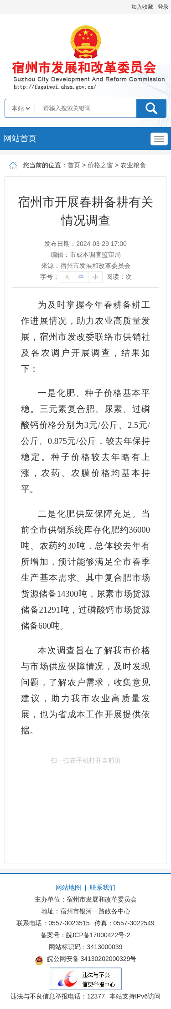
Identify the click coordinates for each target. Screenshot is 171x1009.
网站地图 (68, 887)
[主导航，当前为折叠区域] (159, 139)
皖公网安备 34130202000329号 (86, 960)
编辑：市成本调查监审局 (86, 254)
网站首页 (20, 138)
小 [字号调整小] (95, 277)
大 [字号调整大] (67, 277)
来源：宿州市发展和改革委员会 (85, 265)
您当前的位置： (45, 165)
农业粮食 (133, 165)
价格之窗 (100, 165)
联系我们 (102, 887)
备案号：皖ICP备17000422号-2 (85, 935)
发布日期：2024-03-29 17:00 (85, 243)
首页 (73, 165)
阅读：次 (119, 276)
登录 (163, 7)
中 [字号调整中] (81, 277)
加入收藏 (142, 7)
